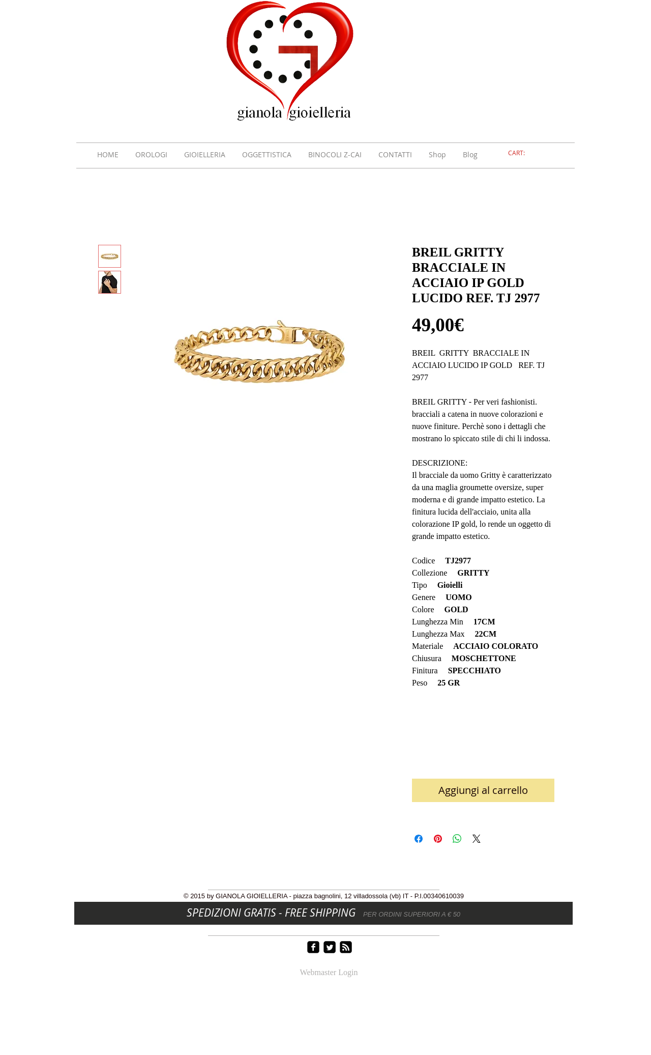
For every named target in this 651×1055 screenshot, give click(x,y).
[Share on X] (476, 839)
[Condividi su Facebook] (418, 839)
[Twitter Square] (329, 947)
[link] (522, 153)
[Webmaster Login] (329, 973)
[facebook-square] (313, 947)
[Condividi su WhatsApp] (457, 839)
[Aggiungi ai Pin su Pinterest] (438, 839)
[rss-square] (346, 947)
